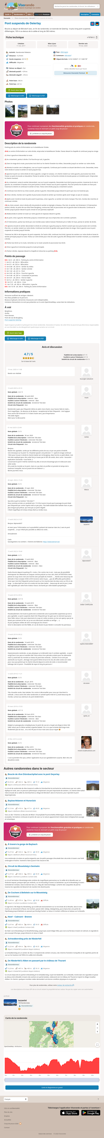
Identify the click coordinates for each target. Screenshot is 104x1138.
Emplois (7, 1116)
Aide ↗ (30, 14)
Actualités (7, 1120)
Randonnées (19, 14)
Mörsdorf (68, 56)
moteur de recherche (65, 985)
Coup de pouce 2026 (12, 1123)
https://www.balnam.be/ (51, 542)
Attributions (18, 1046)
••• (12, 18)
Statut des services (45, 1134)
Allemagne (64, 52)
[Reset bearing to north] (97, 1032)
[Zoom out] (97, 1028)
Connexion (95, 14)
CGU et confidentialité (12, 1108)
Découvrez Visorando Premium (75, 73)
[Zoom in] (97, 1024)
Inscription (85, 14)
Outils (8, 14)
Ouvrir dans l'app (15, 90)
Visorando (7, 18)
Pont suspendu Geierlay (13, 320)
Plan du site (8, 1112)
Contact (7, 1127)
